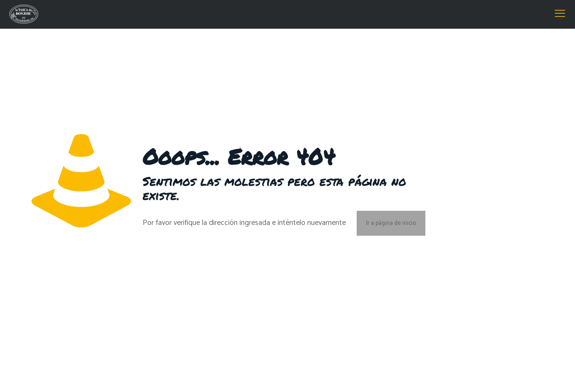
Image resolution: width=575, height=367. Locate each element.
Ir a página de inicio (391, 223)
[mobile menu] (560, 14)
